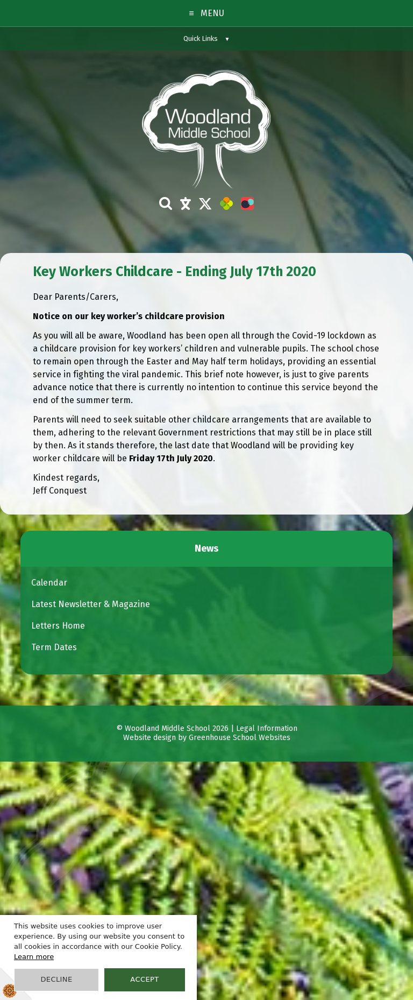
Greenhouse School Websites (239, 738)
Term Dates (54, 647)
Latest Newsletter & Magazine (90, 604)
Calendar (49, 583)
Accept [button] (144, 979)
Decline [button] (56, 979)
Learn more (34, 957)
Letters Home (58, 626)
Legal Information (266, 728)
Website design (149, 738)
